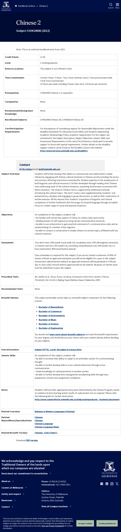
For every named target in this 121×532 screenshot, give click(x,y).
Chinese (39, 417)
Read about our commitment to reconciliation (25, 473)
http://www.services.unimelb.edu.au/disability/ (64, 150)
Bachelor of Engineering (51, 328)
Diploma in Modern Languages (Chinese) (55, 411)
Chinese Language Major (47, 426)
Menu (117, 6)
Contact (6, 506)
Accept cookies (85, 523)
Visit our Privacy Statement (52, 526)
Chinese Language (44, 423)
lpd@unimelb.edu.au (49, 169)
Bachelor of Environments (52, 315)
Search (110, 6)
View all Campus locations (55, 506)
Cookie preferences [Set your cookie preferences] (107, 523)
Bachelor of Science (48, 323)
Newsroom (7, 500)
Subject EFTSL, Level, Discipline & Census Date (58, 349)
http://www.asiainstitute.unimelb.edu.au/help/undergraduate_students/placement (77, 399)
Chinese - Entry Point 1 (46, 432)
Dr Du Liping (25, 169)
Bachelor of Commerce (50, 311)
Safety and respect (11, 494)
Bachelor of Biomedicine (51, 307)
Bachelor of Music (47, 319)
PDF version (32, 440)
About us (6, 481)
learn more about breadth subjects (67, 334)
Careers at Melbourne (12, 487)
